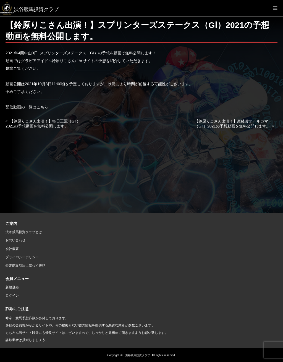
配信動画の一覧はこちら (27, 107)
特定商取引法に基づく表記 (25, 265)
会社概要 (12, 248)
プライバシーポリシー (22, 257)
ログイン (12, 295)
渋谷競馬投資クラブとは (24, 231)
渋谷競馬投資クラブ (137, 355)
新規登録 (12, 287)
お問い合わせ (15, 240)
